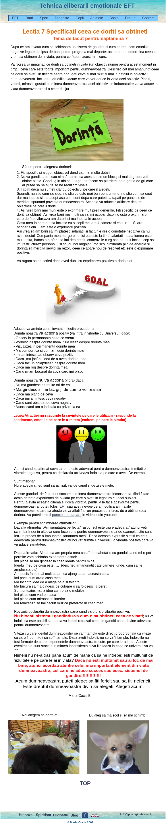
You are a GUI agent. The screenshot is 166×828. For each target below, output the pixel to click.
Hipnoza (26, 815)
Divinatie (60, 815)
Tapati (25, 189)
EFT (63, 506)
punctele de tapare (66, 515)
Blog (74, 815)
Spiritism (43, 815)
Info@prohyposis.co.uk (136, 814)
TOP (85, 783)
